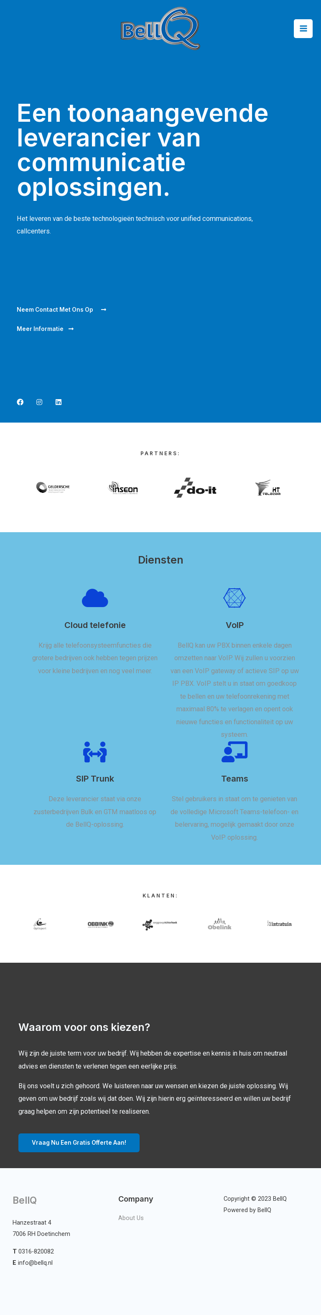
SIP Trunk (95, 779)
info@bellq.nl (35, 1262)
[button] (61, 310)
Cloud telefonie (95, 625)
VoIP (235, 625)
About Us (131, 1218)
